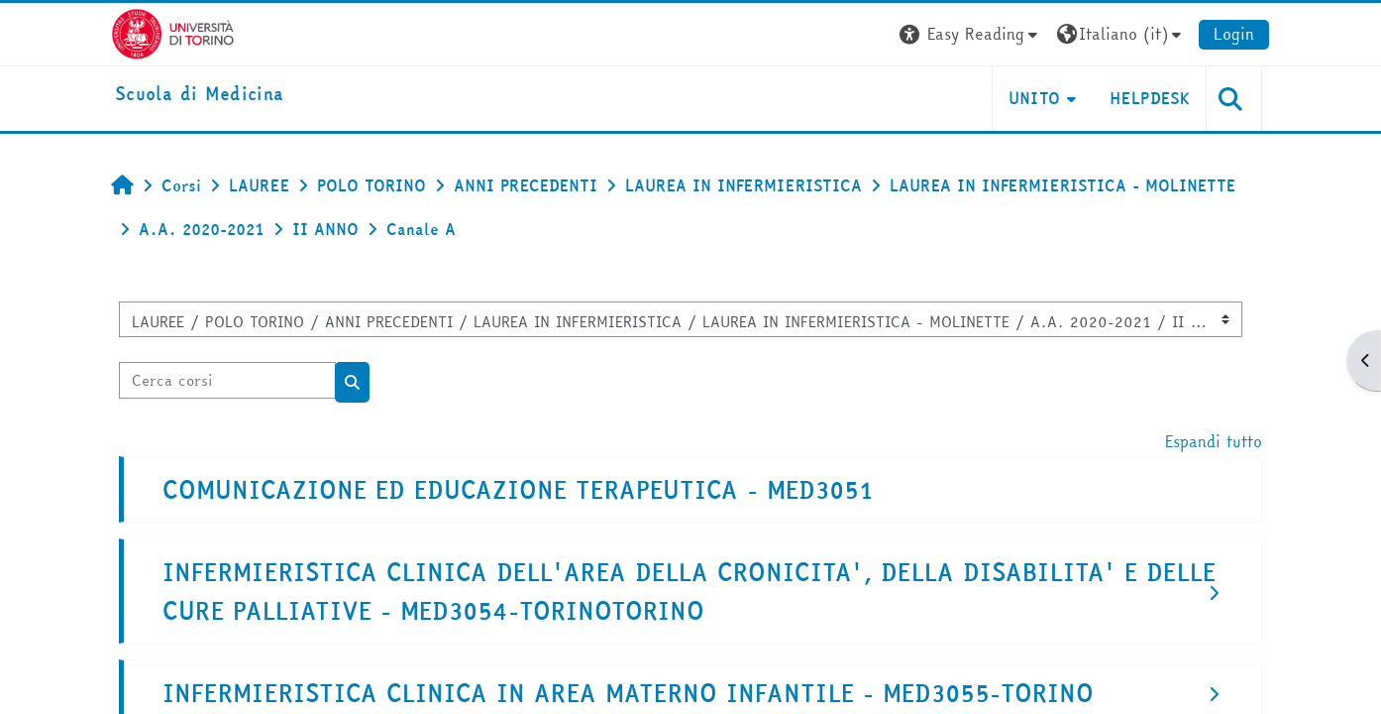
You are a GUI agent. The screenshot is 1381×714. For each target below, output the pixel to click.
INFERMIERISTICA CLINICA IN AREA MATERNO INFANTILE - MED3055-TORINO (628, 693)
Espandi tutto (1213, 441)
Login (1234, 34)
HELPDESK (1150, 98)
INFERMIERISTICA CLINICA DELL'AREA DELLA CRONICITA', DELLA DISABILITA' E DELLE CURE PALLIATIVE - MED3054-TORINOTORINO (689, 591)
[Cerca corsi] (227, 380)
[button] (971, 34)
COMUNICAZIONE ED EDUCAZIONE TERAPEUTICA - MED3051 (517, 490)
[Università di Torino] (173, 32)
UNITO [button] (1035, 98)
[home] (199, 94)
